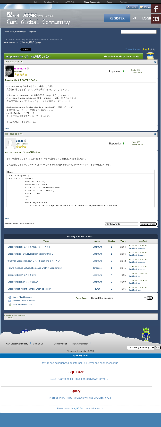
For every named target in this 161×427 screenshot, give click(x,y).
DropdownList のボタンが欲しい (23, 282)
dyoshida (141, 255)
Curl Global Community (14, 39)
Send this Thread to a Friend (24, 301)
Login (23, 32)
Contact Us (38, 344)
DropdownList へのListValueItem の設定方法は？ (31, 254)
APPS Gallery (71, 2)
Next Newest (26, 223)
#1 (155, 62)
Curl (35, 2)
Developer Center (51, 2)
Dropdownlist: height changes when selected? (29, 289)
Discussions (33, 39)
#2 (155, 134)
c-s (139, 276)
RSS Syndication (80, 344)
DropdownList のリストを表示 (22, 275)
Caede (109, 2)
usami (20, 140)
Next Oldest (12, 223)
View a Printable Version (22, 297)
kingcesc (97, 268)
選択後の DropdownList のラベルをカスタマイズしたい (34, 261)
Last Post (133, 248)
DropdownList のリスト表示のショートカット (29, 247)
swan (97, 289)
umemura (97, 247)
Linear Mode (131, 56)
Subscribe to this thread (22, 304)
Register (32, 32)
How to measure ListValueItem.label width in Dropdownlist (35, 268)
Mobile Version (60, 344)
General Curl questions (51, 39)
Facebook (123, 2)
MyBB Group (79, 408)
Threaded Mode (113, 56)
